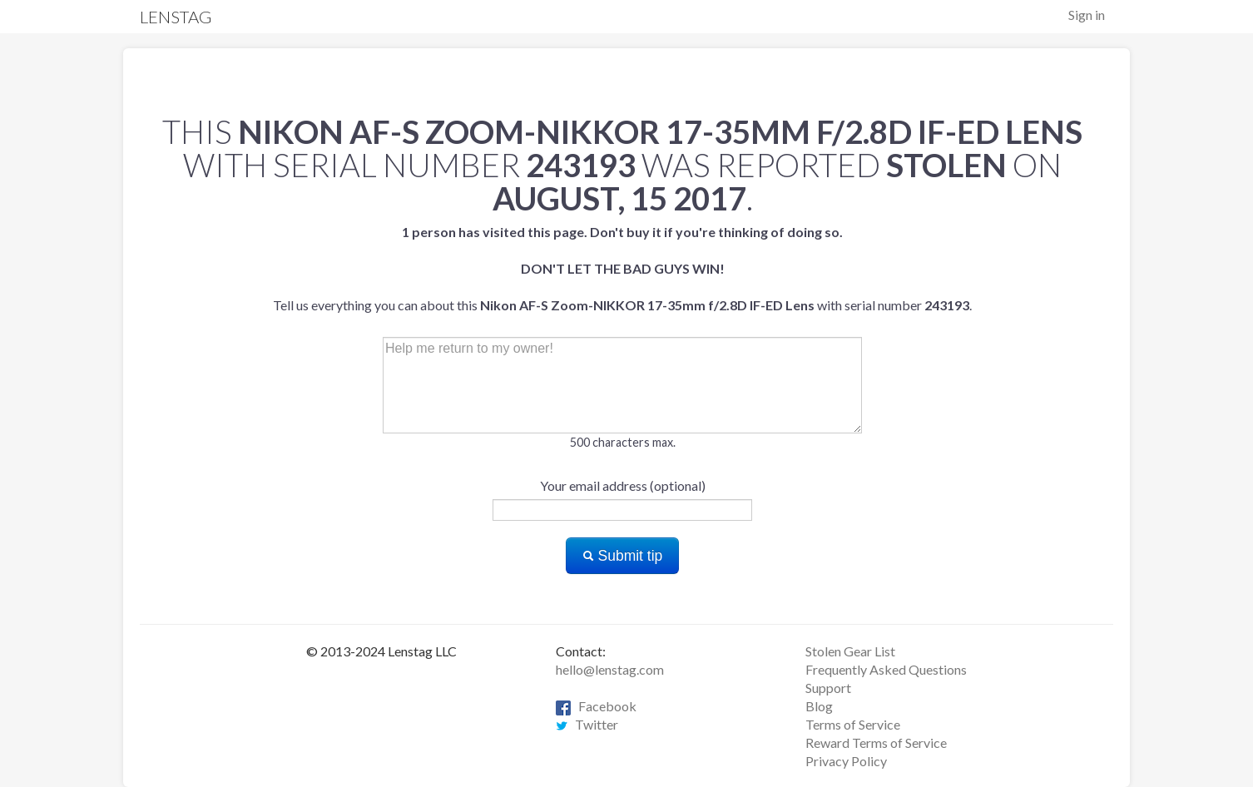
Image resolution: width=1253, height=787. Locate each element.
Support (828, 687)
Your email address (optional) (623, 485)
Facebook (596, 706)
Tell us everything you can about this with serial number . (622, 268)
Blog (819, 706)
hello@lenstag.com (610, 669)
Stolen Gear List (850, 651)
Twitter (587, 724)
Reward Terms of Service (876, 742)
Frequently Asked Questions (886, 669)
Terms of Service (852, 724)
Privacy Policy (846, 761)
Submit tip (622, 555)
